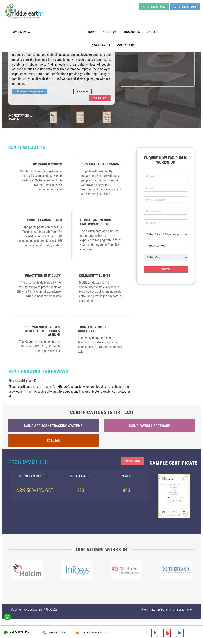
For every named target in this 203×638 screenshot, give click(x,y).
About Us (110, 27)
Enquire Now (98, 97)
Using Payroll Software (149, 426)
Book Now (83, 91)
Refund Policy (164, 610)
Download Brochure (31, 91)
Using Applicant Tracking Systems (53, 426)
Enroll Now (131, 462)
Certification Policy (182, 610)
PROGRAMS (20, 28)
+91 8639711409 (154, 5)
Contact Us (126, 41)
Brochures (132, 27)
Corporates (101, 41)
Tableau (53, 441)
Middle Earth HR (35, 610)
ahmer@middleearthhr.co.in (92, 632)
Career (152, 27)
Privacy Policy (148, 610)
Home (92, 27)
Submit (165, 269)
